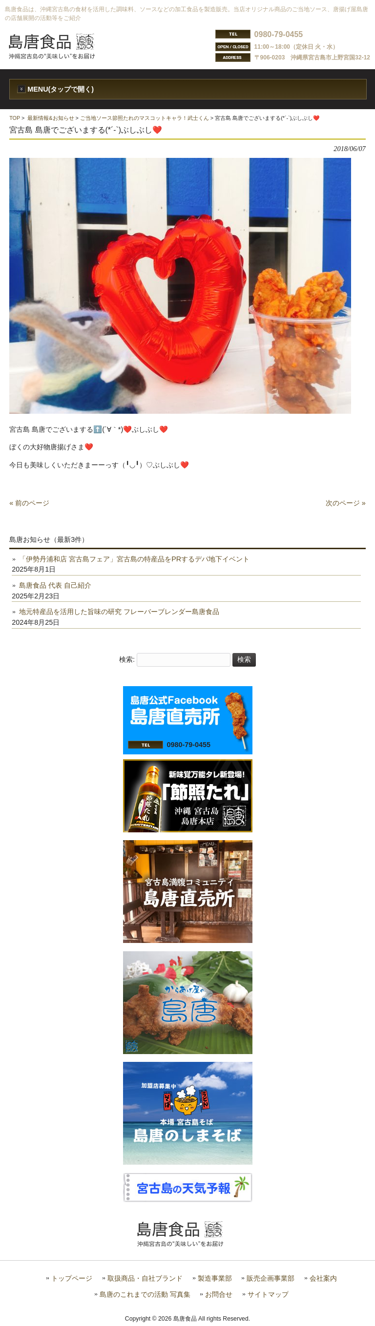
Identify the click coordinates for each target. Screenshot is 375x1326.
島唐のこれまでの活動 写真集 (145, 1294)
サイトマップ (268, 1294)
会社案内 (323, 1278)
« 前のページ (29, 503)
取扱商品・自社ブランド (145, 1278)
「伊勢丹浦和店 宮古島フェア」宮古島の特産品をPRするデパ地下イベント (134, 559)
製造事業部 (215, 1278)
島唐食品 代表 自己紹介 (55, 585)
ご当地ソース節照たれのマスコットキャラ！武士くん (144, 118)
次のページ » (346, 503)
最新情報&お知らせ (50, 118)
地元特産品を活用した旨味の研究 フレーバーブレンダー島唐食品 (119, 611)
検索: (127, 659)
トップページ (71, 1278)
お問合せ (218, 1294)
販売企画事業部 (270, 1278)
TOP (14, 118)
